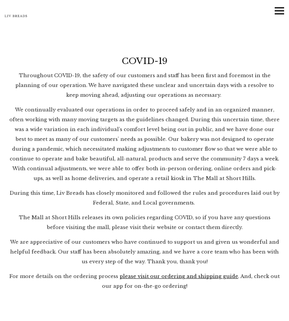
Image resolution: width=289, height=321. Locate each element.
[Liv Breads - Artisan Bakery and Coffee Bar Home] (16, 16)
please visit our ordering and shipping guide (179, 277)
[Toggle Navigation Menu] (279, 10)
